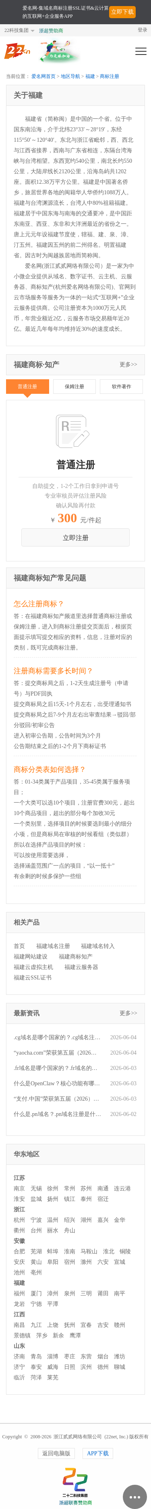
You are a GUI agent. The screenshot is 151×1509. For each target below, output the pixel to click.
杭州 (19, 1220)
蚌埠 (52, 1251)
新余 (58, 1335)
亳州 (36, 1272)
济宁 (19, 1367)
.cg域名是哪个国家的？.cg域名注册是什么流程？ (58, 1037)
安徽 (19, 1241)
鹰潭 (75, 1335)
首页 (19, 946)
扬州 (52, 1199)
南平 (119, 1293)
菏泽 (36, 1377)
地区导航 (70, 76)
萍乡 (42, 1335)
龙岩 (19, 1304)
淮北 (108, 1251)
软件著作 (121, 386)
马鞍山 (89, 1251)
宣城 (119, 1262)
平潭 (52, 1304)
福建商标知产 (76, 957)
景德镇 (22, 1335)
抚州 (69, 1325)
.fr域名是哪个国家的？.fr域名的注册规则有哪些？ (58, 1068)
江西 (19, 1314)
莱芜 (52, 1377)
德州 (103, 1367)
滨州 (86, 1367)
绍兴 (69, 1220)
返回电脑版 (56, 1453)
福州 (19, 1293)
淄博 (52, 1356)
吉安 (103, 1325)
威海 (52, 1367)
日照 (69, 1367)
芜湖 (36, 1251)
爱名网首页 (43, 76)
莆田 (103, 1293)
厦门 (36, 1293)
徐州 (52, 1188)
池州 (19, 1272)
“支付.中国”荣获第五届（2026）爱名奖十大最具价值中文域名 (58, 1099)
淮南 (69, 1251)
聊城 (119, 1367)
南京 (19, 1188)
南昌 (19, 1325)
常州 (69, 1188)
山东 (19, 1346)
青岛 (36, 1356)
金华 (119, 1220)
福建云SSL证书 (33, 978)
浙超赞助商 (51, 31)
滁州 (86, 1262)
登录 (142, 30)
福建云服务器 (81, 967)
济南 (19, 1356)
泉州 (69, 1293)
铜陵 (125, 1251)
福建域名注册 (53, 946)
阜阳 (52, 1262)
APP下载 (98, 1453)
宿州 (69, 1262)
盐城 (36, 1199)
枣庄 (69, 1356)
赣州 (119, 1325)
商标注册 (109, 76)
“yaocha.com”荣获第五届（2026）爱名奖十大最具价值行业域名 (58, 1053)
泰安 (36, 1367)
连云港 (122, 1188)
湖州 (86, 1220)
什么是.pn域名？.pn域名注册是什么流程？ (58, 1114)
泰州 (86, 1199)
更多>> (128, 364)
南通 (103, 1188)
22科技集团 (16, 30)
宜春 (86, 1325)
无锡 (36, 1188)
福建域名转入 (98, 946)
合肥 (19, 1251)
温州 (52, 1220)
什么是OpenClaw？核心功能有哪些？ (58, 1083)
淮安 (19, 1199)
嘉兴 (103, 1220)
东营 (86, 1356)
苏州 (86, 1188)
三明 (86, 1293)
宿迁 (103, 1199)
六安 (103, 1262)
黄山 (36, 1262)
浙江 (19, 1209)
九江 (36, 1325)
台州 (36, 1230)
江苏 (19, 1178)
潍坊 (119, 1356)
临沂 (19, 1377)
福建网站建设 (31, 957)
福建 (90, 76)
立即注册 (76, 537)
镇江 (69, 1199)
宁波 (36, 1220)
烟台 (103, 1356)
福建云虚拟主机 (33, 967)
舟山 (69, 1230)
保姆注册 (74, 386)
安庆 (19, 1262)
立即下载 (122, 12)
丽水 (52, 1230)
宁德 (36, 1304)
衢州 (19, 1230)
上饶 (52, 1325)
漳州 (52, 1293)
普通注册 (27, 386)
